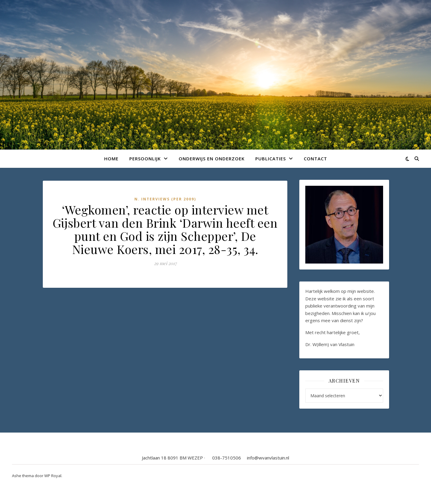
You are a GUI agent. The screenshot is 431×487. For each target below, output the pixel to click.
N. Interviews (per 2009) (165, 199)
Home (111, 159)
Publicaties (270, 159)
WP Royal (52, 475)
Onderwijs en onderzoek (212, 159)
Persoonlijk (145, 159)
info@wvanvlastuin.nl (268, 458)
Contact (315, 159)
